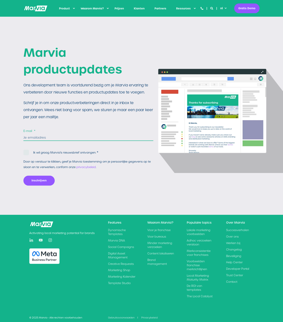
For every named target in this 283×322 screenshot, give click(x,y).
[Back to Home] (35, 8)
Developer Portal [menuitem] (237, 269)
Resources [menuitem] (183, 8)
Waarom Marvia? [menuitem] (92, 8)
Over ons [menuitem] (232, 236)
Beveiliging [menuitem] (233, 256)
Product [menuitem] (64, 8)
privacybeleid (86, 167)
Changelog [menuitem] (234, 249)
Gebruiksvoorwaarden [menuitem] (121, 317)
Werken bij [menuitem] (233, 243)
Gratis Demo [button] (246, 8)
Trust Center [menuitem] (234, 275)
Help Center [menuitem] (234, 262)
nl (221, 8)
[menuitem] (74, 8)
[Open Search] (212, 8)
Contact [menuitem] (231, 282)
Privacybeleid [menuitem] (149, 317)
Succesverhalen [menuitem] (237, 230)
